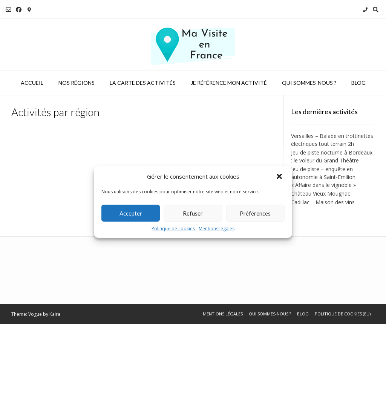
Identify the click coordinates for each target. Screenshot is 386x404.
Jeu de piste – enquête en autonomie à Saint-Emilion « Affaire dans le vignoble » (323, 176)
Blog (358, 83)
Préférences (255, 213)
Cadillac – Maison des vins (323, 202)
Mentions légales (216, 228)
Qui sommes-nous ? (309, 83)
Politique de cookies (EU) (343, 314)
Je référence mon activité (229, 83)
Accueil (32, 83)
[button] (280, 176)
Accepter (130, 213)
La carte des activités (143, 83)
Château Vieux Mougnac (320, 193)
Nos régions (76, 83)
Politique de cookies (173, 228)
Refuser (193, 213)
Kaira (54, 314)
